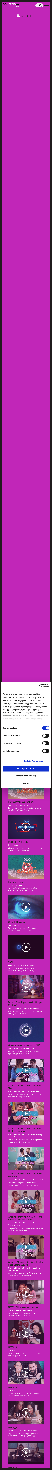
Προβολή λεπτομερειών (34, 761)
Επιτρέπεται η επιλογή (26, 776)
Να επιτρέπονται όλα (26, 768)
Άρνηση (26, 783)
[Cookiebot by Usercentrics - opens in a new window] (38, 685)
